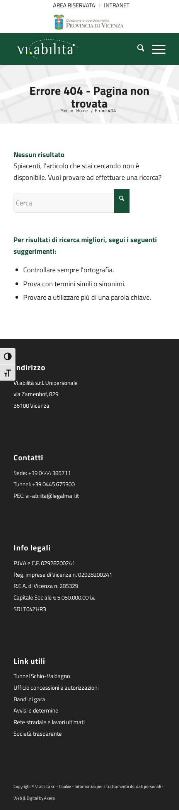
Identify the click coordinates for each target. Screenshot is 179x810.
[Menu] (154, 49)
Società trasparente (38, 733)
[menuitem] (74, 5)
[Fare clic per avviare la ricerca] (122, 201)
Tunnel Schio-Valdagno (42, 676)
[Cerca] (137, 49)
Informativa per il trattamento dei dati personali (118, 786)
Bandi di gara (29, 699)
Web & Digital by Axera (34, 798)
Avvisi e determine (36, 710)
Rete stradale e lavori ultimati (49, 722)
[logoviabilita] (74, 49)
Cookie (65, 786)
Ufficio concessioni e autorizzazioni (56, 687)
